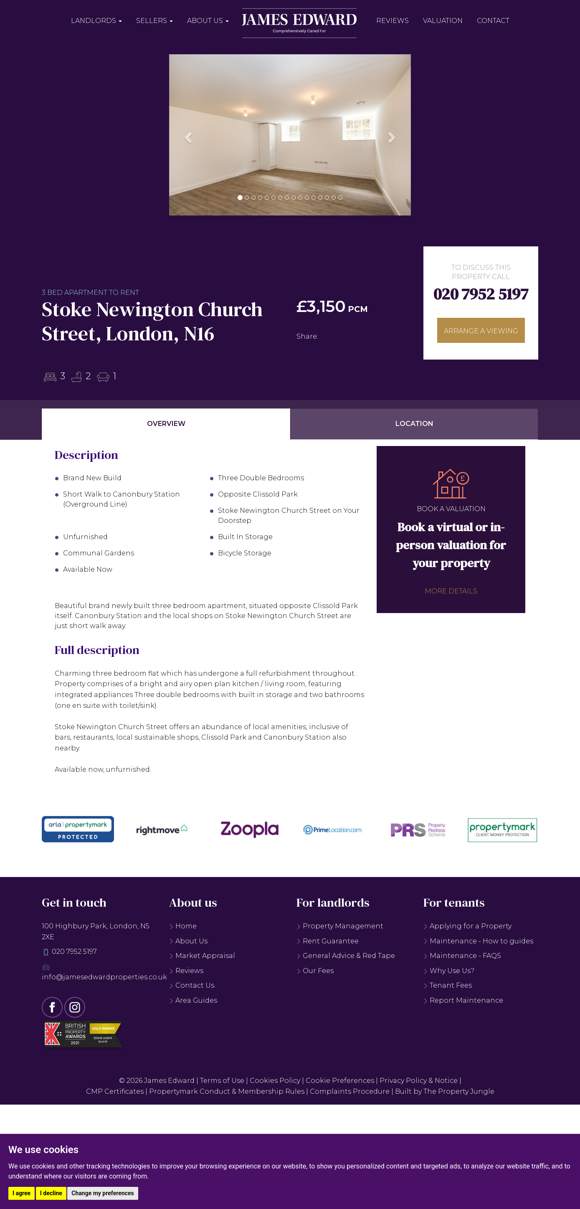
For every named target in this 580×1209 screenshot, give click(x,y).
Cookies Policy (275, 1081)
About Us (208, 21)
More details (451, 591)
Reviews (392, 21)
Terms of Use (222, 1081)
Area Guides (193, 1000)
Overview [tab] (166, 424)
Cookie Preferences (340, 1081)
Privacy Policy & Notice (419, 1081)
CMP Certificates (115, 1091)
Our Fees (315, 971)
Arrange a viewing (481, 331)
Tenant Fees (447, 985)
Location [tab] (414, 424)
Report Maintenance (463, 1000)
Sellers (154, 21)
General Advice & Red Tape (345, 956)
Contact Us (191, 985)
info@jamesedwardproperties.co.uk (104, 977)
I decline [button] (51, 1193)
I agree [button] (21, 1193)
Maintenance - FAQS (462, 956)
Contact (493, 21)
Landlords (96, 21)
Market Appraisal (202, 956)
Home (183, 926)
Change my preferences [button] (102, 1193)
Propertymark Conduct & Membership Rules (226, 1091)
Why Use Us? (448, 971)
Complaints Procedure (350, 1091)
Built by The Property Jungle (444, 1091)
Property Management (339, 926)
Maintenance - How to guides (478, 941)
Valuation (443, 21)
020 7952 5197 (480, 294)
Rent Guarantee (327, 941)
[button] (187, 134)
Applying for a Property (467, 926)
